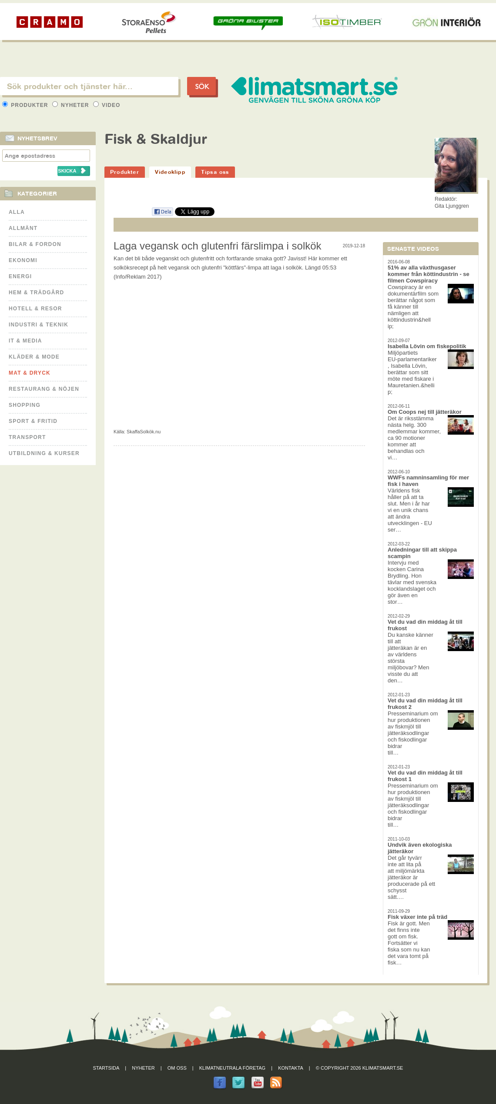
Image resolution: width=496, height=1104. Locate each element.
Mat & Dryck (29, 373)
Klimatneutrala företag (232, 1068)
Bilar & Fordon (35, 244)
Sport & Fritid (33, 421)
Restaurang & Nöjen (44, 389)
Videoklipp (170, 172)
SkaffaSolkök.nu (144, 431)
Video (107, 105)
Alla (17, 212)
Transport (27, 437)
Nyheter (71, 105)
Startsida (106, 1068)
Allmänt (23, 228)
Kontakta (290, 1068)
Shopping (24, 405)
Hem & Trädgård (36, 292)
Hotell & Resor (35, 309)
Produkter (26, 105)
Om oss (177, 1068)
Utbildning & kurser (44, 453)
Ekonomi (23, 260)
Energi (20, 276)
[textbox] (89, 86)
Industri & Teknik (38, 325)
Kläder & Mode (34, 357)
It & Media (25, 341)
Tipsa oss (215, 172)
